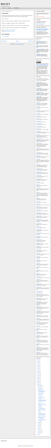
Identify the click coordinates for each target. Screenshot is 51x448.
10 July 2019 (38, 102)
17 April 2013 (38, 339)
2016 (38, 371)
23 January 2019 (38, 121)
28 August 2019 (38, 96)
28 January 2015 (38, 219)
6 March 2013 (38, 352)
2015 (38, 372)
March (39, 429)
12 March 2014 (38, 279)
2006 (38, 434)
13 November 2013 (39, 293)
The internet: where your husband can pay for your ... (42, 401)
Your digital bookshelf (41, 408)
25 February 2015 (39, 212)
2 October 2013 (38, 301)
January (39, 432)
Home (17, 41)
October (39, 388)
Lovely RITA (40, 396)
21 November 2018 (39, 126)
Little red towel (40, 403)
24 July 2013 (38, 318)
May (39, 426)
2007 (38, 384)
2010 (38, 379)
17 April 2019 (38, 113)
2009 (38, 381)
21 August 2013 (38, 310)
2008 (38, 382)
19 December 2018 (39, 123)
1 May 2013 (38, 335)
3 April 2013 (38, 343)
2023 (38, 361)
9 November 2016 (39, 143)
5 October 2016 (38, 148)
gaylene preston (7, 31)
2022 (38, 362)
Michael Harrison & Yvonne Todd (41, 418)
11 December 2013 (39, 291)
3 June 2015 (38, 192)
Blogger (31, 445)
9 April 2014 (38, 273)
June (39, 425)
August (39, 422)
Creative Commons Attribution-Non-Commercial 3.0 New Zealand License (42, 65)
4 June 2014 (38, 263)
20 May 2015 (38, 198)
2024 (38, 359)
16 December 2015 (39, 168)
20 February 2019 (39, 118)
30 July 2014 (38, 253)
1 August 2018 (38, 131)
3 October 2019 (38, 88)
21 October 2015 (38, 175)
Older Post (30, 41)
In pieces (39, 412)
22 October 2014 (38, 232)
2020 (38, 365)
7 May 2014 (38, 266)
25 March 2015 (38, 206)
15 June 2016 (38, 164)
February (39, 431)
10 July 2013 (38, 321)
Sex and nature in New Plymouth (42, 420)
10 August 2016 (38, 155)
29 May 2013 (38, 328)
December (40, 385)
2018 (38, 368)
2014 (38, 374)
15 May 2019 (38, 110)
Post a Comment (6, 36)
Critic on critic (40, 394)
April (39, 428)
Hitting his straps (41, 393)
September (40, 389)
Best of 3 (5, 4)
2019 (38, 366)
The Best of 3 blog (39, 63)
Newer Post (4, 41)
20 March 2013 (38, 347)
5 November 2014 (39, 229)
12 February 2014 (39, 283)
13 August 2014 (38, 249)
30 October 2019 (39, 82)
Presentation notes (39, 54)
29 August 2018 (38, 128)
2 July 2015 (38, 184)
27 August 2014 (38, 246)
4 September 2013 (39, 306)
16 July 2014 (38, 256)
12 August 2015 (38, 178)
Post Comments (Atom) (20, 44)
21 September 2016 (39, 152)
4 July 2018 (38, 134)
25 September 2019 (39, 92)
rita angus (12, 31)
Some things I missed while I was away (41, 414)
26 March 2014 (38, 276)
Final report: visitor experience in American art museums (42, 29)
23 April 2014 (38, 270)
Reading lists (38, 45)
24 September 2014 (39, 239)
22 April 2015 (38, 201)
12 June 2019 (38, 106)
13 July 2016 (38, 159)
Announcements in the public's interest (41, 391)
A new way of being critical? (41, 398)
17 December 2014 (39, 223)
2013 (38, 375)
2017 (38, 369)
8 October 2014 (38, 236)
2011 (38, 378)
